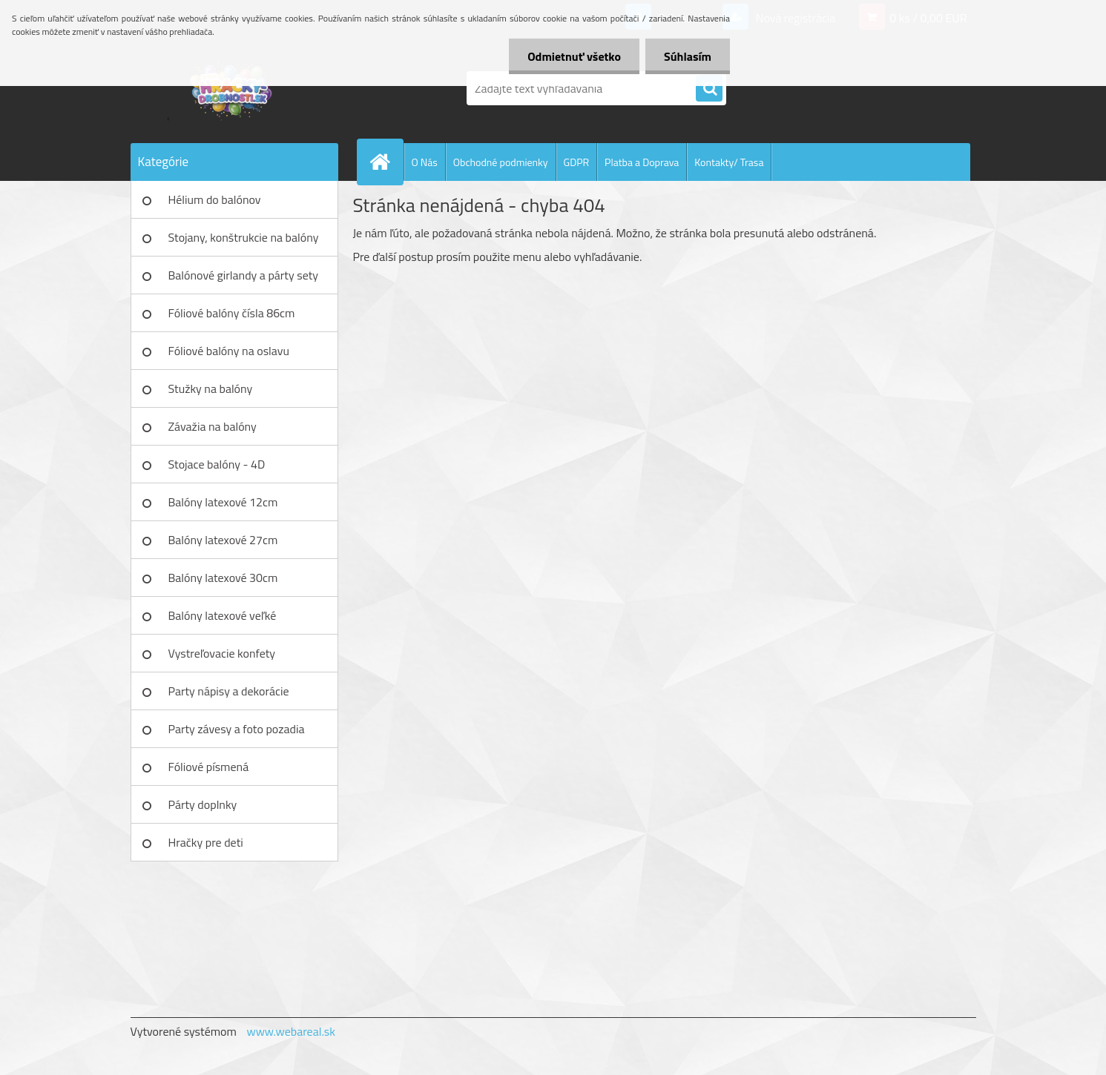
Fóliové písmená (208, 766)
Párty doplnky (202, 804)
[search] (709, 89)
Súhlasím (687, 56)
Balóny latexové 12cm (223, 502)
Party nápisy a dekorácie (228, 691)
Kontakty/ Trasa (728, 162)
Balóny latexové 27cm (223, 540)
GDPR (577, 162)
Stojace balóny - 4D (217, 464)
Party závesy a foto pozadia (236, 729)
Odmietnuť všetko (574, 56)
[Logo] (233, 88)
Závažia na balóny (212, 426)
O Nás (425, 162)
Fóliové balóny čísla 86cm (231, 313)
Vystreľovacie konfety (222, 653)
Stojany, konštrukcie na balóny (243, 237)
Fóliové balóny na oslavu (228, 351)
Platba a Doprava (642, 162)
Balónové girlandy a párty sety (243, 275)
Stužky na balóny (210, 388)
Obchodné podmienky (500, 162)
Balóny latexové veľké (222, 615)
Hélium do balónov (214, 199)
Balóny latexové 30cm (223, 577)
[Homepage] (386, 161)
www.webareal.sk (290, 1031)
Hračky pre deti (205, 842)
